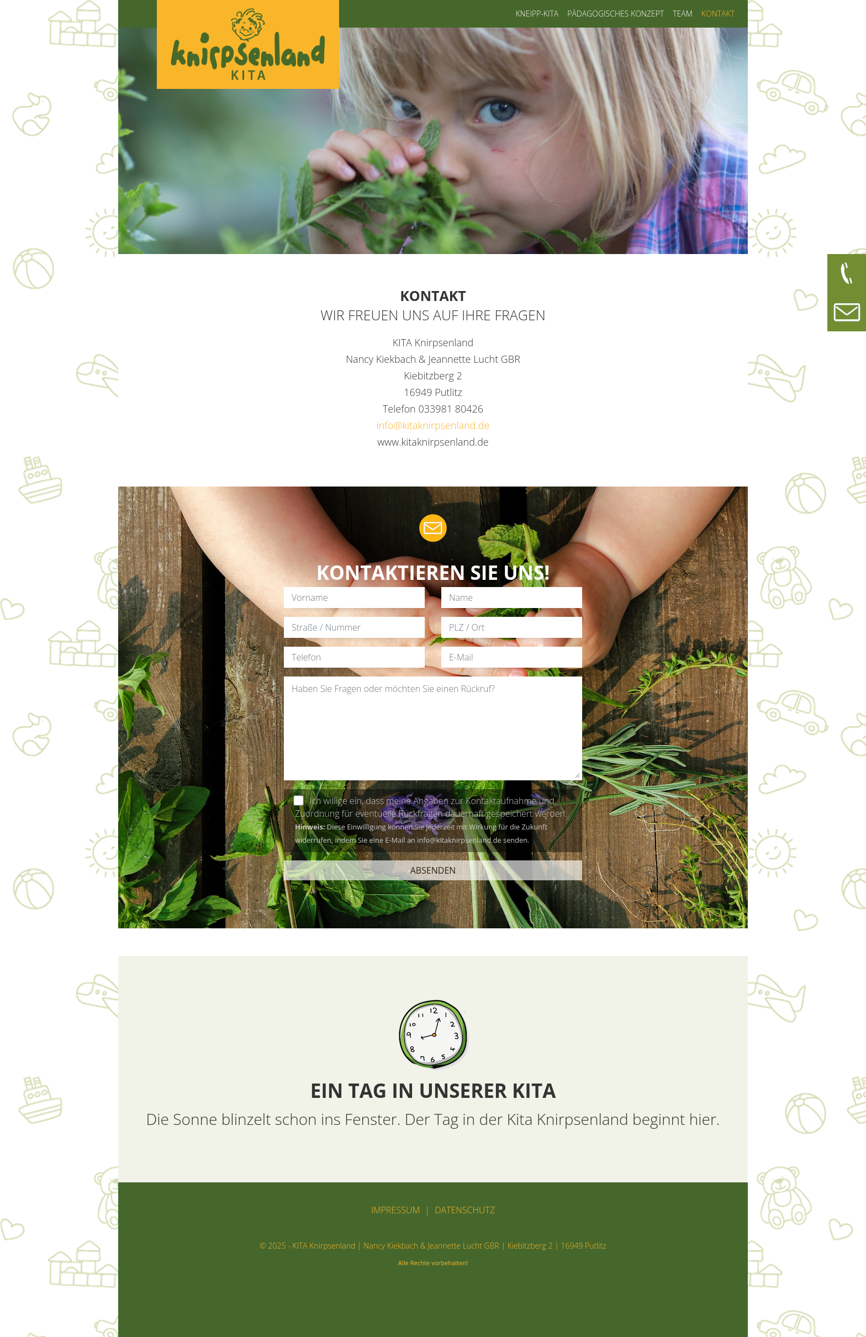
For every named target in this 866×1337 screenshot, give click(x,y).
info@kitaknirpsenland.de (433, 425)
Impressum (395, 1210)
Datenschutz (465, 1210)
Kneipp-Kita (536, 13)
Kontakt (718, 13)
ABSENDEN (433, 870)
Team (683, 13)
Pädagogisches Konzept (615, 13)
